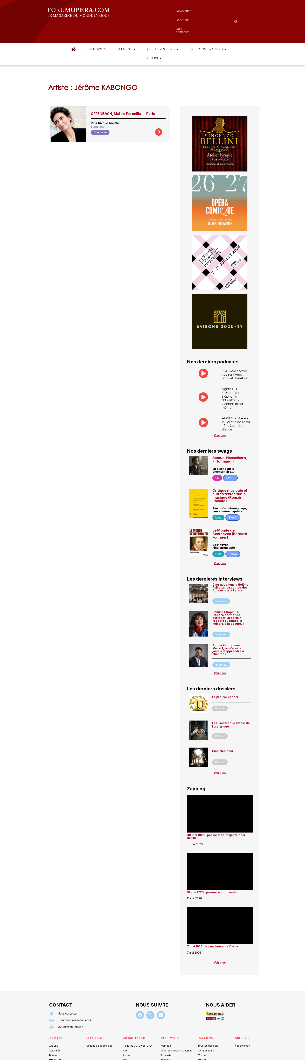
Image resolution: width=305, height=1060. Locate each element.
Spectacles (97, 30)
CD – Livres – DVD (162, 30)
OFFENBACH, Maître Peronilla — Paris (123, 95)
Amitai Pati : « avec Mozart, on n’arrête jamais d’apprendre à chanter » (228, 630)
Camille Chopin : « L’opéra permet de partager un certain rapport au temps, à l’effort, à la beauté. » (228, 598)
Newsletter (146, 12)
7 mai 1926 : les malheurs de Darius (213, 927)
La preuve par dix (225, 678)
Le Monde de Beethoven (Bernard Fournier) (229, 514)
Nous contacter (196, 12)
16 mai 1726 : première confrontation (214, 873)
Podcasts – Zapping (208, 30)
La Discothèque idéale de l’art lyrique (231, 705)
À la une (126, 30)
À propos (170, 12)
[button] (126, 30)
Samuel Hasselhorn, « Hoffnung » (229, 440)
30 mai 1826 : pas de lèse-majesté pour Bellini (216, 817)
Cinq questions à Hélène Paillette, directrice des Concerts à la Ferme (230, 568)
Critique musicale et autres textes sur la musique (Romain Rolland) (229, 477)
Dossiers (152, 39)
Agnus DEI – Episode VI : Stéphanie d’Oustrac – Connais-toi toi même (232, 379)
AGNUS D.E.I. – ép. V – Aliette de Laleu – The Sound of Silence (236, 404)
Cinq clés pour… (224, 732)
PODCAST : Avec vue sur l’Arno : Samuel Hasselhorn (236, 355)
